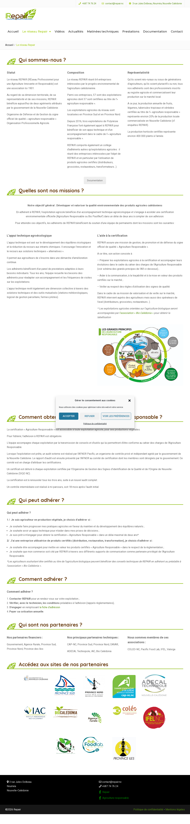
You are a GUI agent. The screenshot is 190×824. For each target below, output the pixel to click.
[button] (129, 400)
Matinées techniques (103, 36)
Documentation (155, 36)
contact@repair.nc (114, 3)
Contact (177, 36)
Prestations (130, 36)
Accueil (13, 36)
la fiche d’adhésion (50, 612)
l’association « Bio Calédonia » (136, 317)
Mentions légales (175, 814)
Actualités (75, 36)
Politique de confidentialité (95, 423)
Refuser (90, 416)
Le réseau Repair (35, 36)
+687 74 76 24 (89, 3)
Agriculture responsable (115, 802)
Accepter (69, 416)
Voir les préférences (116, 416)
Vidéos (59, 36)
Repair (105, 796)
